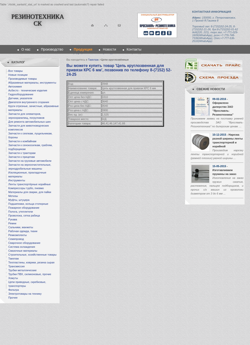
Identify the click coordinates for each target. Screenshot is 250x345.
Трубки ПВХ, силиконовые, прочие (29, 274)
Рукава (12, 219)
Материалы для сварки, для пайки (29, 192)
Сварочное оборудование (24, 242)
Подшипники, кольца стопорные (28, 203)
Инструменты (16, 180)
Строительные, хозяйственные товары (32, 254)
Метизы (13, 195)
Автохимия (15, 86)
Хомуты (13, 278)
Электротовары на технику (25, 293)
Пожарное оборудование (23, 207)
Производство (52, 49)
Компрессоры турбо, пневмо (26, 188)
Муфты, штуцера (19, 199)
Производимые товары (22, 78)
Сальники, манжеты (20, 227)
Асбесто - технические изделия (27, 90)
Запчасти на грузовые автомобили (29, 160)
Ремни (12, 223)
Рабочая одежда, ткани (22, 231)
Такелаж (13, 258)
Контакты (134, 49)
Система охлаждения (21, 246)
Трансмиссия (16, 266)
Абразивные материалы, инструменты (32, 82)
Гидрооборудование (20, 94)
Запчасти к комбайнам (22, 141)
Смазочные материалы (22, 250)
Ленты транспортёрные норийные (29, 184)
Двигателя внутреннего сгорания (28, 102)
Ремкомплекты (17, 235)
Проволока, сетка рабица (24, 215)
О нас (26, 49)
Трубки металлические (22, 270)
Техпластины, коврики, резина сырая (31, 262)
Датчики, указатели (20, 98)
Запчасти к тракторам (21, 152)
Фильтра (13, 289)
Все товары (15, 70)
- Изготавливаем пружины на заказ (224, 170)
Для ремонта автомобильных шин (29, 121)
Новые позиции (18, 74)
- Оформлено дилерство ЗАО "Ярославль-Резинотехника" (222, 106)
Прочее (13, 297)
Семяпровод (16, 238)
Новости (109, 49)
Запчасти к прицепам (21, 156)
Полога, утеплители (20, 211)
